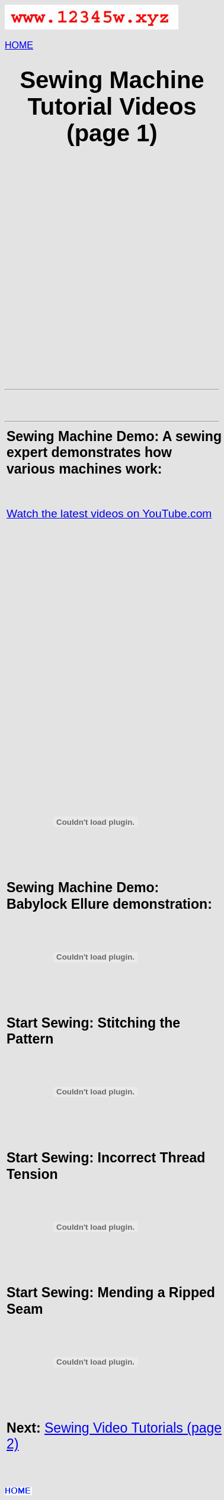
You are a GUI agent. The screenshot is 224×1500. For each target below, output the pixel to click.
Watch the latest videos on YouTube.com (109, 513)
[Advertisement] (111, 273)
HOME (19, 45)
